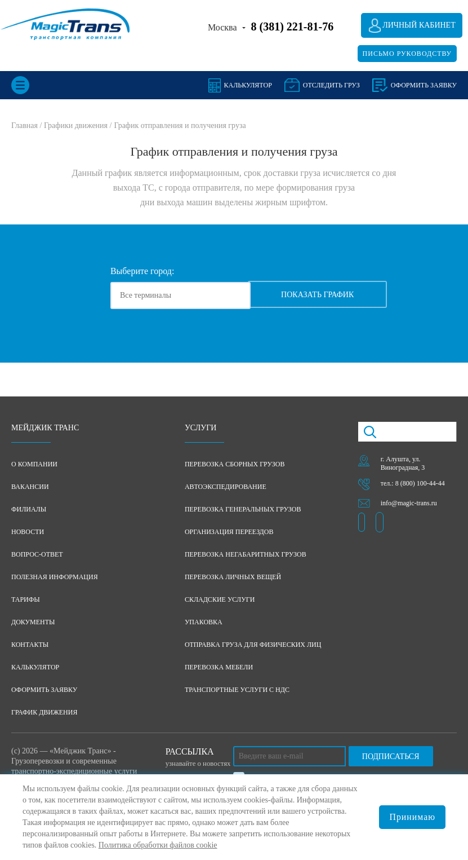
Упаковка (203, 623)
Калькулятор (248, 85)
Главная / (27, 125)
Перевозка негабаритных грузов (245, 555)
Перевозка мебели (219, 668)
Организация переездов (229, 532)
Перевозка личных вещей (233, 577)
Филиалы (28, 510)
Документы (33, 623)
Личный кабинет (418, 25)
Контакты (29, 645)
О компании (34, 465)
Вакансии (30, 487)
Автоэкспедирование (225, 487)
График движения (44, 713)
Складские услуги (220, 600)
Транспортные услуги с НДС (237, 690)
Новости (27, 532)
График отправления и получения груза (180, 125)
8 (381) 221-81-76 (292, 26)
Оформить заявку (44, 690)
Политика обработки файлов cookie (158, 845)
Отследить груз (331, 85)
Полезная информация (54, 577)
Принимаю (412, 817)
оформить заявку (424, 85)
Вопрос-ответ (37, 555)
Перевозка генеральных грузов (243, 510)
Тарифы (25, 600)
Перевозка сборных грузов (235, 465)
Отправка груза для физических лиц (253, 645)
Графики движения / (78, 125)
